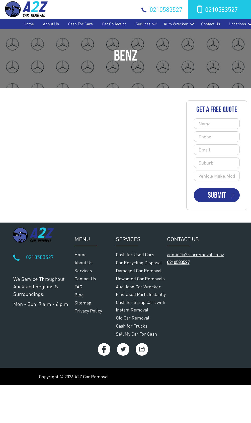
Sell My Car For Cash (136, 334)
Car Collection (114, 23)
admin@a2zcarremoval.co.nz (195, 254)
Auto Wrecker (176, 23)
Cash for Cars (80, 23)
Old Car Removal (132, 318)
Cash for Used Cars (135, 254)
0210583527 (166, 9)
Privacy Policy (88, 310)
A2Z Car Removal (91, 376)
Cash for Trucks (131, 326)
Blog (79, 294)
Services (143, 23)
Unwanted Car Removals (140, 278)
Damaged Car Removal (138, 270)
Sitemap (82, 302)
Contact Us (210, 23)
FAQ (78, 286)
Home (29, 23)
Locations (237, 23)
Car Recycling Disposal (139, 262)
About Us (51, 23)
